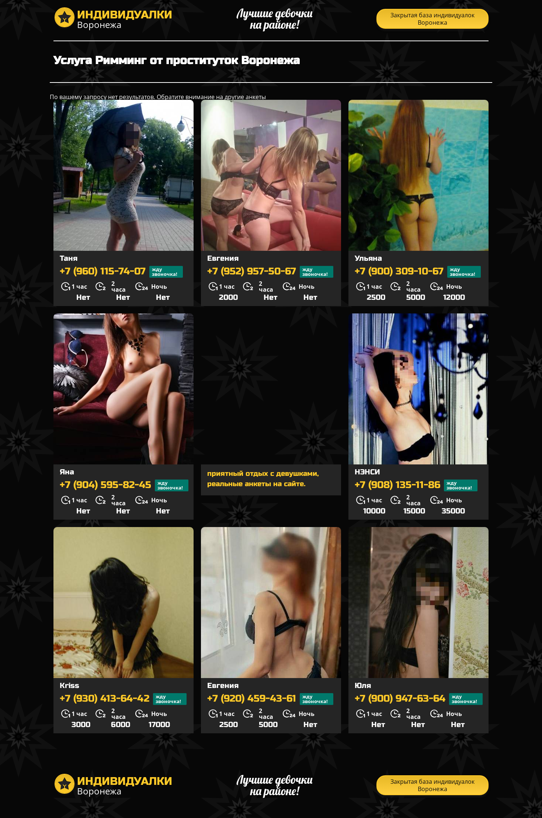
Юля (363, 685)
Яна (67, 472)
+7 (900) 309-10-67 (418, 272)
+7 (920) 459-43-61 (270, 699)
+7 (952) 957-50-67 (270, 272)
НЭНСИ (367, 472)
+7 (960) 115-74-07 (121, 272)
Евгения (223, 258)
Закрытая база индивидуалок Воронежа (432, 19)
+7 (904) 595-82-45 (124, 485)
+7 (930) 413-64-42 (123, 699)
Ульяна (368, 258)
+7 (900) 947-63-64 (419, 699)
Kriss (69, 685)
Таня (68, 258)
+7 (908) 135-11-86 (416, 485)
